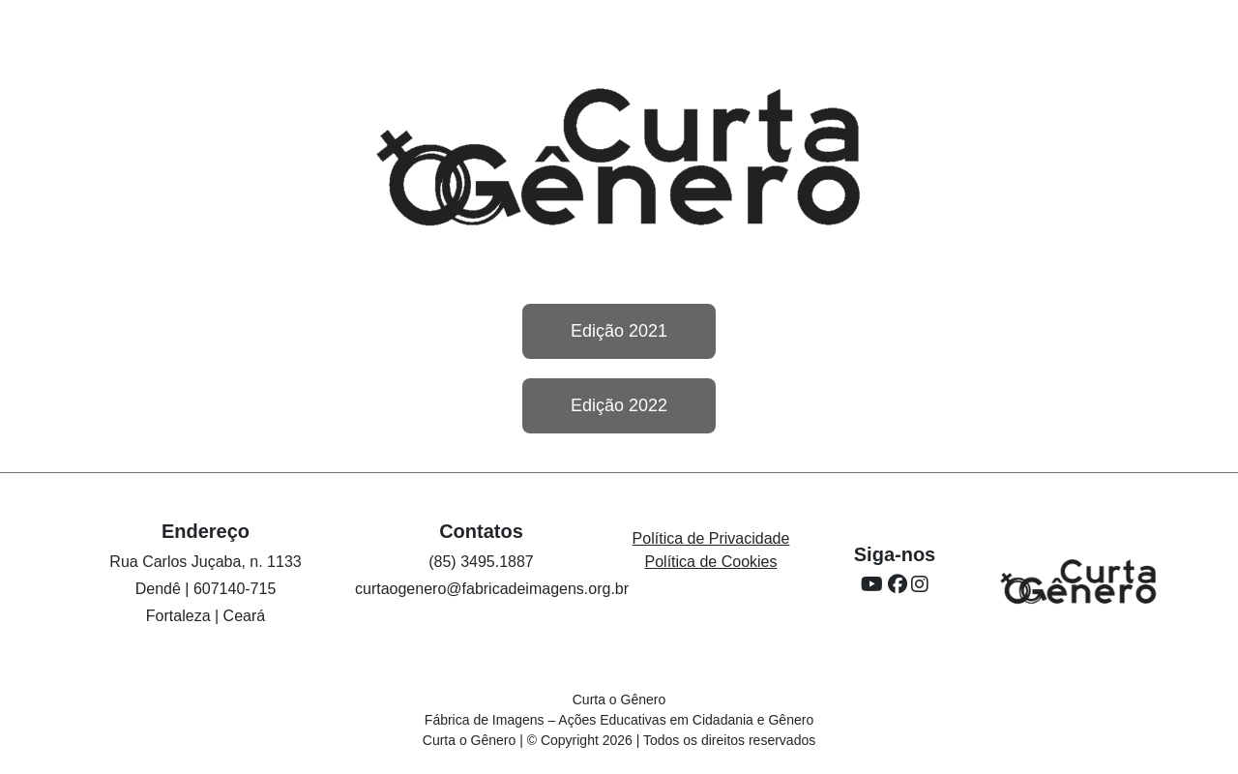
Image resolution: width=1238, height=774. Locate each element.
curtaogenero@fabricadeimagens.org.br (492, 588)
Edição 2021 (619, 331)
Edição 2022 (619, 405)
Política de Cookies (711, 561)
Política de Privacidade (711, 538)
